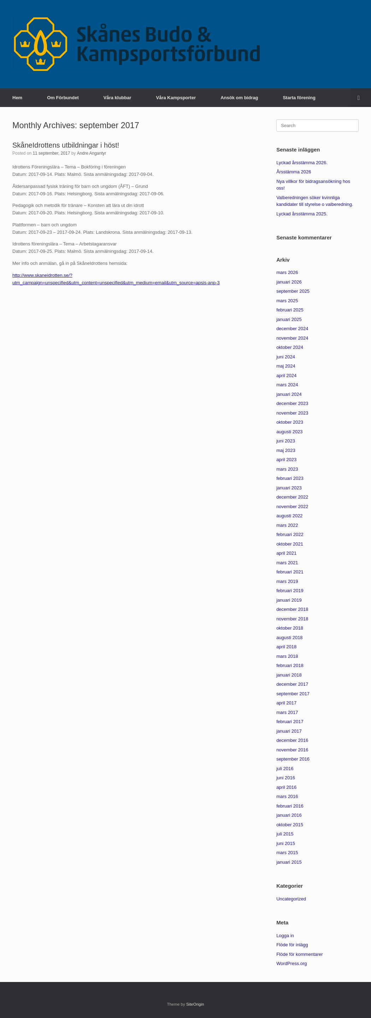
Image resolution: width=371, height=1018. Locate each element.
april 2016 (286, 787)
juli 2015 (284, 834)
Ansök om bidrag (239, 97)
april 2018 (286, 646)
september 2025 (293, 291)
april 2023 (286, 459)
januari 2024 (289, 394)
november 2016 (292, 749)
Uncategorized (291, 898)
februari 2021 (290, 572)
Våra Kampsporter (176, 97)
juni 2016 (285, 777)
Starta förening (299, 97)
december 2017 (292, 684)
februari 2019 (290, 590)
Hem (17, 97)
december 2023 (292, 403)
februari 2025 (290, 309)
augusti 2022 (289, 515)
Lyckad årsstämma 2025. (302, 213)
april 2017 (286, 703)
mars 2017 (287, 712)
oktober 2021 (289, 544)
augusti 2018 (289, 637)
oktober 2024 (289, 347)
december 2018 (292, 609)
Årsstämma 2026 (293, 171)
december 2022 (292, 497)
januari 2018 (289, 675)
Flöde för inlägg (292, 944)
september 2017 (293, 693)
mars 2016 (287, 796)
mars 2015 (287, 852)
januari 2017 (289, 731)
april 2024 (286, 375)
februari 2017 (290, 721)
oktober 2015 (289, 824)
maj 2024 (285, 366)
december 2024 (292, 328)
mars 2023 (287, 469)
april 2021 (286, 553)
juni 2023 (285, 440)
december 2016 (292, 740)
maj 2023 (285, 450)
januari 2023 (289, 487)
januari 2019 (289, 600)
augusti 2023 (289, 431)
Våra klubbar (117, 97)
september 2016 (293, 759)
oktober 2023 (289, 422)
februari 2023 (290, 478)
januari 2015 (289, 862)
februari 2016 (290, 806)
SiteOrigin (195, 1004)
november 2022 (292, 506)
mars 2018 (287, 656)
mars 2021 (287, 562)
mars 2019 (287, 581)
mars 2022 (287, 525)
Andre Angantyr (91, 153)
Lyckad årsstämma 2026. (302, 162)
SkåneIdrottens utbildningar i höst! (65, 145)
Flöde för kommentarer (299, 954)
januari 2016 (289, 815)
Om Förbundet (63, 97)
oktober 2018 (289, 628)
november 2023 (292, 413)
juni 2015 (285, 843)
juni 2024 (285, 356)
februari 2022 (290, 534)
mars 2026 (287, 272)
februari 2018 (290, 665)
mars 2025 (287, 300)
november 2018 (292, 618)
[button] (360, 97)
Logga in (285, 935)
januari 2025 (289, 319)
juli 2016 (284, 768)
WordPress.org (291, 963)
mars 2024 (287, 384)
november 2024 (292, 338)
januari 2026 (289, 282)
